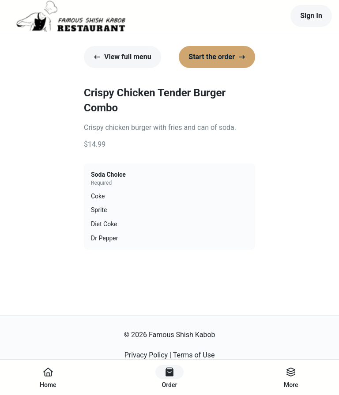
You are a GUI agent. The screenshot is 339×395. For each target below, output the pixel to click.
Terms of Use (194, 355)
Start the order (216, 57)
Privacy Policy (146, 355)
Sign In (311, 15)
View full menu (122, 57)
